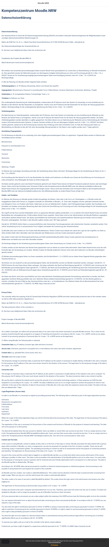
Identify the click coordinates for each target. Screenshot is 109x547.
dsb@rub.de (18, 50)
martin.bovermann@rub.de (24, 63)
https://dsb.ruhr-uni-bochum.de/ (34, 50)
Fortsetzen (54, 545)
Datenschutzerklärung (54, 542)
